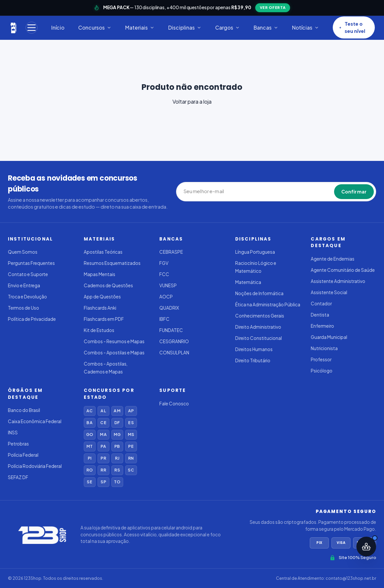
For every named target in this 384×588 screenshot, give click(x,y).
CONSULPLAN (174, 352)
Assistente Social (329, 292)
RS (117, 470)
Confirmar (354, 191)
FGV (164, 263)
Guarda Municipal (329, 337)
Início (57, 27)
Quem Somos (22, 252)
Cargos (227, 27)
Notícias (305, 27)
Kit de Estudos (99, 330)
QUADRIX (169, 308)
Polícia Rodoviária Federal (35, 466)
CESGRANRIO (174, 341)
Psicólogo (321, 370)
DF (117, 422)
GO (89, 434)
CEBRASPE (171, 252)
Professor (321, 359)
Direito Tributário (252, 360)
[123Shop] (13, 27)
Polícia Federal (23, 455)
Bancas (266, 27)
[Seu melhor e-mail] (213, 191)
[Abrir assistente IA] (366, 546)
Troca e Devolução (27, 296)
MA (103, 434)
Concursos (94, 27)
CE (103, 422)
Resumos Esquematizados (112, 263)
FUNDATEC (171, 330)
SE (89, 481)
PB (117, 446)
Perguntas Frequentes (31, 263)
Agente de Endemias (332, 259)
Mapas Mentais (99, 274)
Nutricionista (324, 348)
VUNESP (168, 285)
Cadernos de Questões (108, 285)
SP (103, 481)
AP (131, 410)
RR (103, 470)
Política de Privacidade (32, 319)
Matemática (248, 282)
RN (131, 458)
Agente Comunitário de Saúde (343, 270)
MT (89, 446)
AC (89, 410)
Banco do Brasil (24, 410)
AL (103, 410)
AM (117, 410)
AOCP (166, 296)
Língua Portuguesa (255, 252)
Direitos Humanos (254, 349)
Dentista (320, 315)
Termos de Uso (23, 308)
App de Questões (102, 296)
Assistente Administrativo (338, 281)
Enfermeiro (322, 326)
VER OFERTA (273, 7)
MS (131, 434)
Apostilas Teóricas (103, 252)
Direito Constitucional (258, 338)
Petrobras (18, 444)
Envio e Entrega (24, 285)
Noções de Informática (259, 293)
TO (117, 481)
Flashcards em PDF (104, 319)
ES (130, 422)
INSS (13, 432)
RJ (117, 458)
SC (131, 470)
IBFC (164, 319)
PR (103, 458)
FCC (164, 274)
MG (117, 434)
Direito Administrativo (258, 327)
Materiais (139, 27)
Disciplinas (184, 27)
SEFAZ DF (18, 477)
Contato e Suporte (28, 274)
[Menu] (31, 28)
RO (89, 470)
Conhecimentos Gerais (259, 316)
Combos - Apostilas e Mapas (114, 352)
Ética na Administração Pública (267, 304)
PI (89, 458)
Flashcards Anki (100, 308)
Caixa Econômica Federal (34, 421)
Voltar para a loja (192, 101)
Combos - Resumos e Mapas (114, 341)
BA (89, 422)
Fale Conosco (174, 403)
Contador (321, 303)
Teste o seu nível (352, 27)
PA (103, 446)
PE (130, 446)
